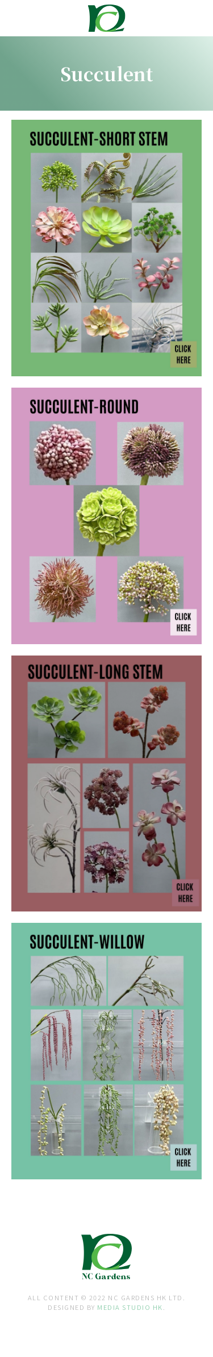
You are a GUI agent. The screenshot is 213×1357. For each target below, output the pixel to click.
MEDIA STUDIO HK (130, 1307)
